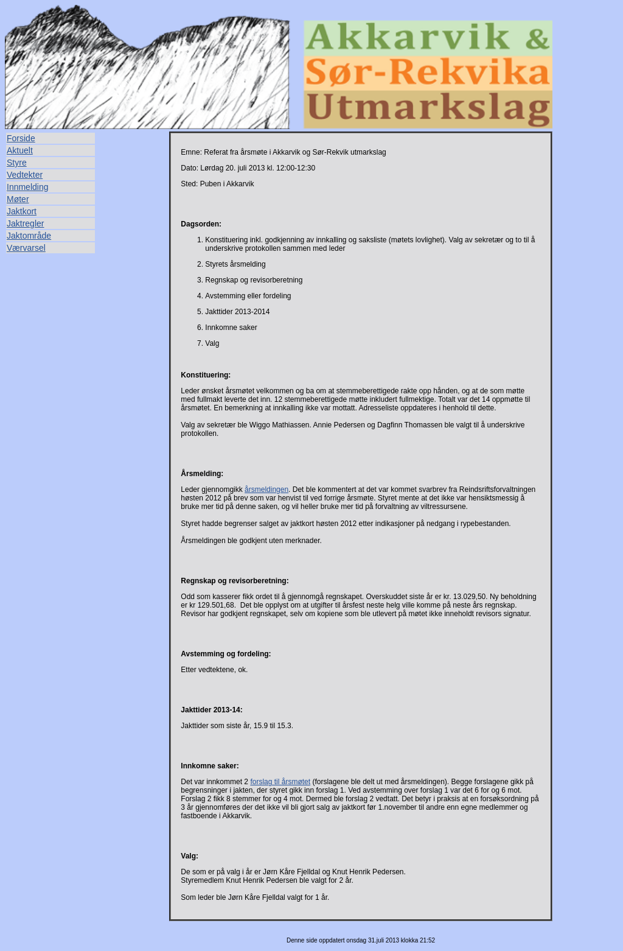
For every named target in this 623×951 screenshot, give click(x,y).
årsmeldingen (266, 489)
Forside (21, 138)
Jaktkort (22, 211)
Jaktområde (29, 235)
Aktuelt (20, 150)
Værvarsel (26, 248)
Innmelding (28, 187)
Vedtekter (25, 175)
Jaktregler (25, 223)
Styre (17, 162)
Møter (18, 199)
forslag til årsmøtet (280, 781)
